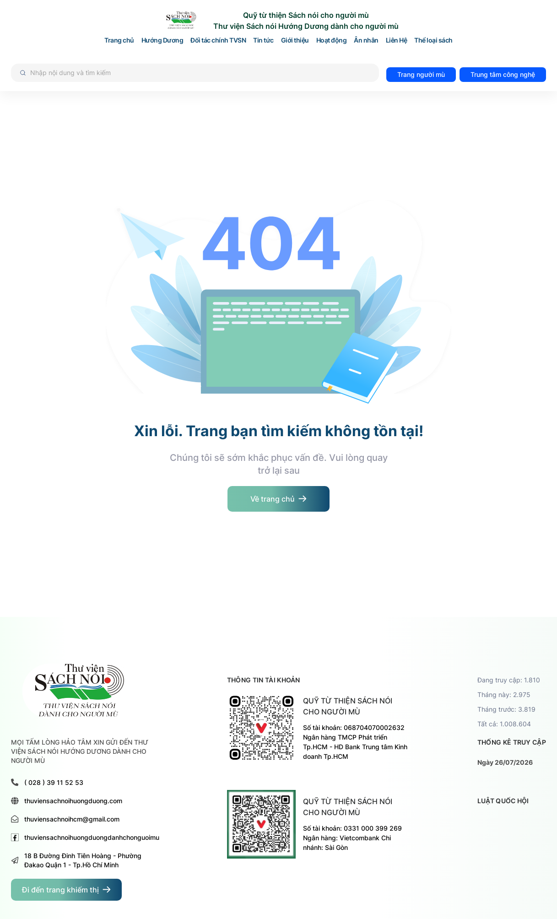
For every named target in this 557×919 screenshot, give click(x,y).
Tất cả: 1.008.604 (504, 724)
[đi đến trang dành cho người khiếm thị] (66, 890)
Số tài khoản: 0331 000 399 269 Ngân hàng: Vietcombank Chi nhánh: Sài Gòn (352, 837)
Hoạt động (331, 40)
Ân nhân (366, 40)
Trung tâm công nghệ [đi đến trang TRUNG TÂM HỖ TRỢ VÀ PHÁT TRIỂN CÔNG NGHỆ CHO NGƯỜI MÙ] (502, 74)
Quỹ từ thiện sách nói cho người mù (347, 706)
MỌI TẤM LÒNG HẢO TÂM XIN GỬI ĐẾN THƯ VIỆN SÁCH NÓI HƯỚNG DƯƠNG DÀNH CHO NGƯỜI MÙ (79, 751)
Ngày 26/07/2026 (505, 762)
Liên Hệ (396, 40)
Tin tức (263, 40)
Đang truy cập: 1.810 (508, 680)
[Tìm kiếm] (195, 73)
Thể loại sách (433, 40)
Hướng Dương (162, 40)
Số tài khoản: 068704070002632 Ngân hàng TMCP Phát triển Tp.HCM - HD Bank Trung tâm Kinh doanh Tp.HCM (355, 742)
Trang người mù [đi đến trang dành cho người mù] (421, 74)
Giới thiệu (295, 40)
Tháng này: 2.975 (503, 694)
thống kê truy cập (511, 742)
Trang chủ (119, 40)
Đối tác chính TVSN (218, 40)
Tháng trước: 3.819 (506, 709)
